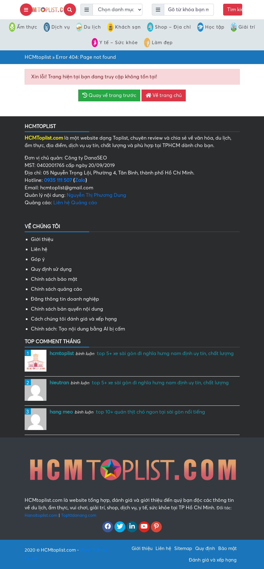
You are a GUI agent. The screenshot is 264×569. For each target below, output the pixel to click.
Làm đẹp (158, 42)
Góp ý (38, 259)
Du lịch (88, 27)
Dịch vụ (57, 27)
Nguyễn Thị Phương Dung (96, 195)
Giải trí (243, 27)
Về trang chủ (164, 95)
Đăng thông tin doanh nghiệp (65, 299)
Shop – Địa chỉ (169, 27)
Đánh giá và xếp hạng (213, 559)
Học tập (210, 27)
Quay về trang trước (109, 95)
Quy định (205, 548)
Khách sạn (124, 27)
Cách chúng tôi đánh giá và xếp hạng (74, 319)
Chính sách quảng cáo (56, 289)
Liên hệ (39, 249)
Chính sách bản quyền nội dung (67, 309)
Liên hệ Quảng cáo (75, 203)
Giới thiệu (42, 239)
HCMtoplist (38, 57)
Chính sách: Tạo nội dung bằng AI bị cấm (78, 329)
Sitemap (183, 548)
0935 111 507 (58, 180)
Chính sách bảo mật (54, 279)
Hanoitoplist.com (41, 515)
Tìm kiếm (234, 9)
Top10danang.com (78, 515)
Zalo (80, 180)
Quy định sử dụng (51, 269)
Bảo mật (227, 548)
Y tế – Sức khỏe (115, 42)
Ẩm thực (23, 27)
